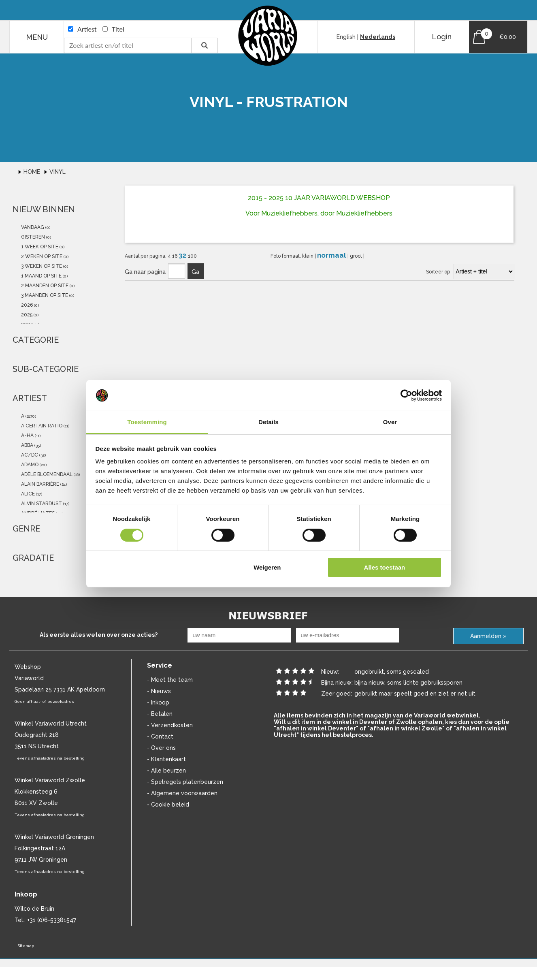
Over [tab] (390, 421)
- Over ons (161, 748)
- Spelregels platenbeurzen (185, 782)
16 (175, 256)
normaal (332, 255)
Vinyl (57, 172)
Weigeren (267, 567)
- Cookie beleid (168, 804)
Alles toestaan (384, 567)
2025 (26, 315)
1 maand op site (41, 276)
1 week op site (39, 247)
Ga (195, 272)
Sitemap (25, 946)
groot (356, 256)
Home (32, 172)
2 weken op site (41, 256)
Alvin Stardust (41, 503)
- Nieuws (159, 691)
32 (183, 255)
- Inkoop (158, 702)
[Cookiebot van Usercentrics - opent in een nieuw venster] (406, 395)
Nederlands (377, 37)
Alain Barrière (39, 484)
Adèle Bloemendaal (46, 474)
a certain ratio (41, 426)
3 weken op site (41, 266)
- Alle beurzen (166, 770)
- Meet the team (170, 680)
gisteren (32, 237)
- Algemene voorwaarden (182, 793)
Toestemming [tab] (147, 421)
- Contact (160, 736)
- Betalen (160, 714)
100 (192, 256)
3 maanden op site (44, 295)
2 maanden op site (44, 285)
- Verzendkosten (170, 725)
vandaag (32, 227)
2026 (26, 305)
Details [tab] (268, 421)
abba (26, 445)
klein (308, 256)
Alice (27, 494)
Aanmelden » (488, 636)
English (346, 37)
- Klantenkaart (166, 759)
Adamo (29, 464)
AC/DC (29, 455)
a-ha (27, 435)
